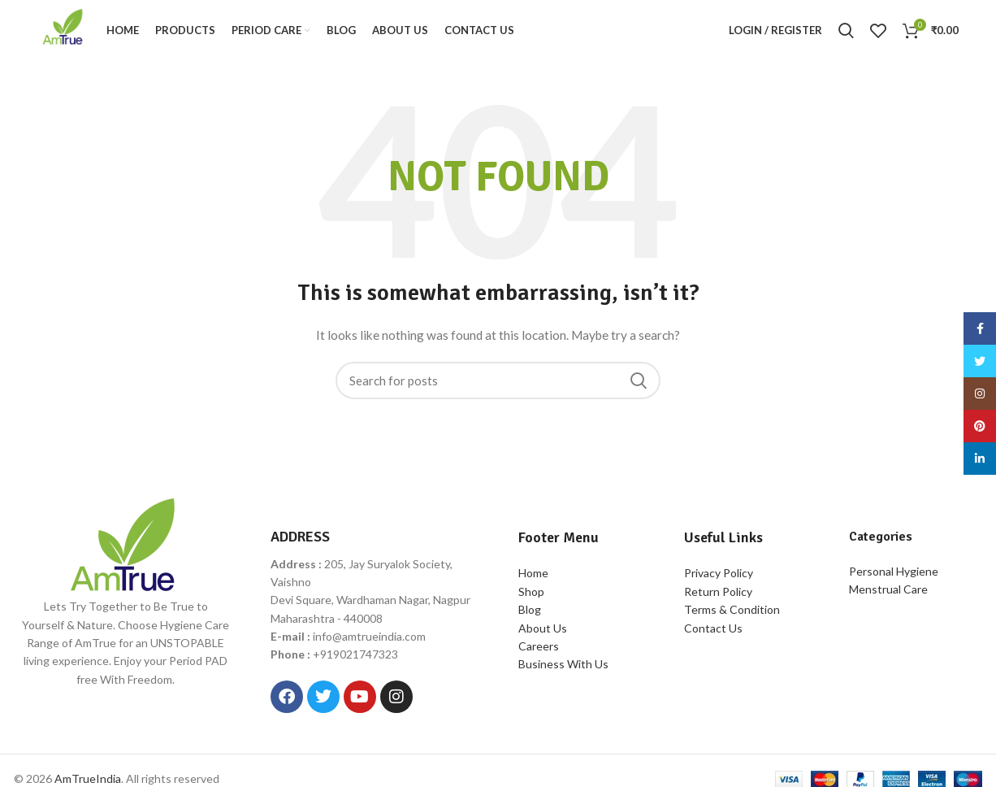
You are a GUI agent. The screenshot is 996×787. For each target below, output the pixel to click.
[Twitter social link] (980, 361)
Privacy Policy (718, 578)
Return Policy (718, 596)
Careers (538, 651)
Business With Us (563, 669)
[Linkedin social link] (980, 458)
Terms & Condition (732, 614)
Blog (529, 614)
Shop (531, 596)
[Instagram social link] (980, 393)
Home (533, 578)
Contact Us (713, 632)
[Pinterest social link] (980, 426)
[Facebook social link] (980, 328)
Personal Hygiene (893, 575)
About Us (542, 632)
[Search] (846, 33)
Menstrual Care (888, 594)
